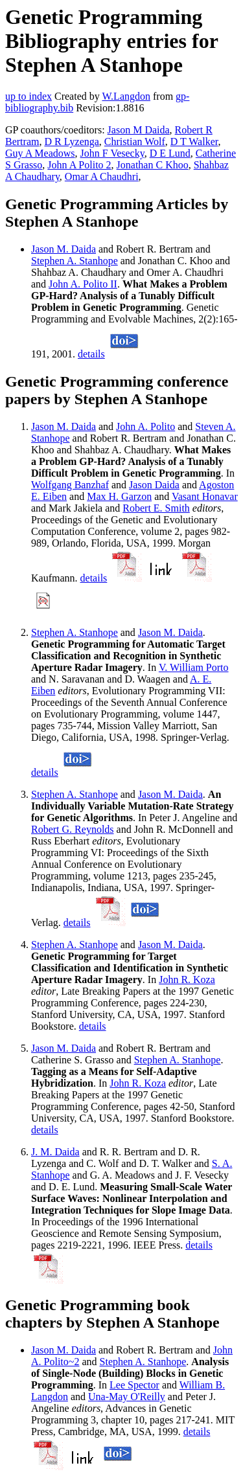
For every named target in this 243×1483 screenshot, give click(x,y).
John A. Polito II (83, 283)
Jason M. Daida (63, 249)
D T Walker (194, 141)
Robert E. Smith (156, 508)
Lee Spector (134, 1384)
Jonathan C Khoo (153, 164)
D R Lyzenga (71, 141)
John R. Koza (187, 979)
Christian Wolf (134, 141)
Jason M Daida (139, 129)
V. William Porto (194, 667)
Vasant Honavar (205, 496)
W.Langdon (126, 96)
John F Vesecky (112, 153)
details (91, 353)
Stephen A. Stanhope (74, 260)
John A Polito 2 (79, 164)
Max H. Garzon (119, 496)
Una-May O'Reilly (126, 1396)
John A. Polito (145, 426)
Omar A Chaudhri (102, 176)
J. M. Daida (55, 1151)
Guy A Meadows (40, 153)
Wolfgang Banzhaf (70, 484)
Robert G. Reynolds (72, 829)
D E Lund (170, 153)
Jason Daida (154, 484)
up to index (28, 96)
